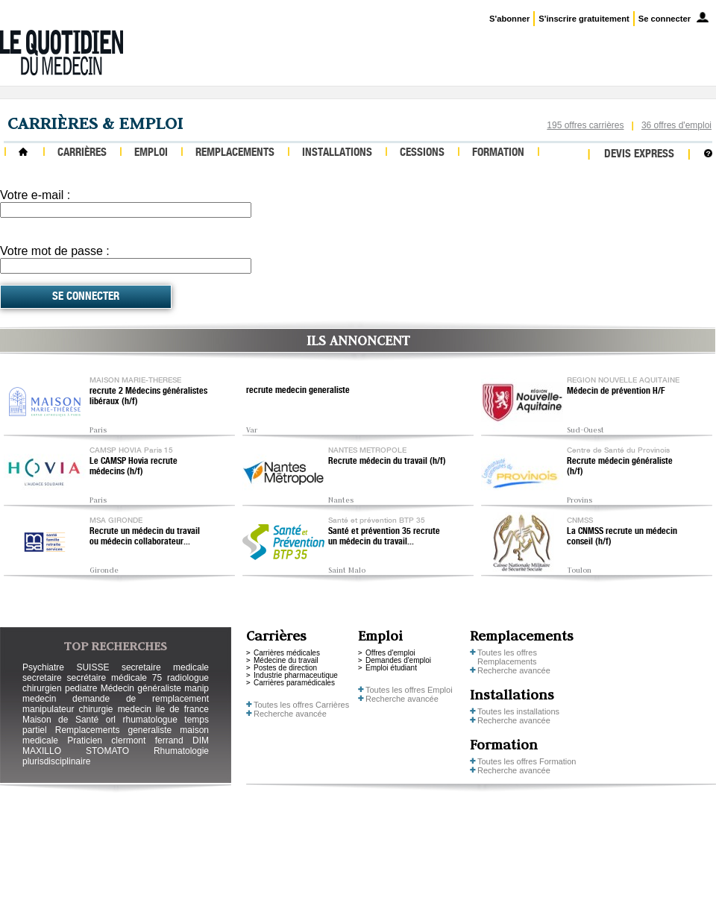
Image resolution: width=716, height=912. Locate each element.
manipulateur (48, 709)
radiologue (188, 678)
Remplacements (234, 153)
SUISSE (92, 667)
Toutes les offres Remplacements (507, 657)
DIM (200, 740)
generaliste (150, 730)
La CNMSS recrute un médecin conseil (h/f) (622, 537)
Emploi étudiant (391, 668)
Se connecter (664, 18)
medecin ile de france (163, 709)
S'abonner (509, 18)
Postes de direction (285, 668)
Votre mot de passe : (55, 251)
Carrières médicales (287, 653)
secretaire (42, 678)
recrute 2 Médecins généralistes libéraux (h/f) (148, 396)
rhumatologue (149, 719)
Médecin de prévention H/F (616, 391)
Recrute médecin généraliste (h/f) (620, 467)
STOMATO (107, 751)
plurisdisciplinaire (56, 761)
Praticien (84, 740)
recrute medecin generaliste (298, 390)
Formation (498, 153)
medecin (39, 699)
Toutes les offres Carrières (301, 704)
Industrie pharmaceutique (296, 675)
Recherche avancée (290, 713)
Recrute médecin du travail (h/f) (387, 461)
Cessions (422, 153)
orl (111, 719)
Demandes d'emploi (398, 660)
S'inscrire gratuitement (583, 18)
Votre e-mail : (35, 195)
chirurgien (42, 688)
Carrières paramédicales (294, 683)
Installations (337, 153)
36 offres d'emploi (676, 125)
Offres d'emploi (390, 653)
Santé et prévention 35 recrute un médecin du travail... (384, 537)
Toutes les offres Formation (526, 761)
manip (196, 688)
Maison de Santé (60, 719)
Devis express (639, 154)
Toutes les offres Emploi (409, 689)
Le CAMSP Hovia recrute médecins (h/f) (134, 467)
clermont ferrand (147, 740)
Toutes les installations (518, 711)
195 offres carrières (585, 125)
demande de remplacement (140, 699)
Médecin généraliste (141, 688)
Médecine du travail (286, 660)
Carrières (82, 153)
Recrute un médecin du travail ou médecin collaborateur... (145, 537)
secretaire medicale (165, 667)
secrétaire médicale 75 (114, 678)
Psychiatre (43, 667)
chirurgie (95, 709)
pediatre (81, 688)
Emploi (151, 153)
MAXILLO (41, 751)
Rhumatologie (181, 751)
